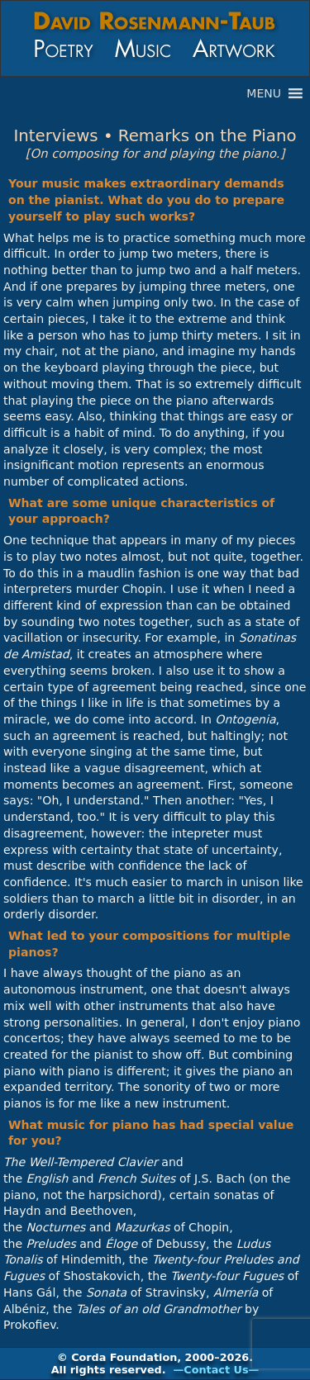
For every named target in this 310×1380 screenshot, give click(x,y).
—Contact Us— (217, 1369)
